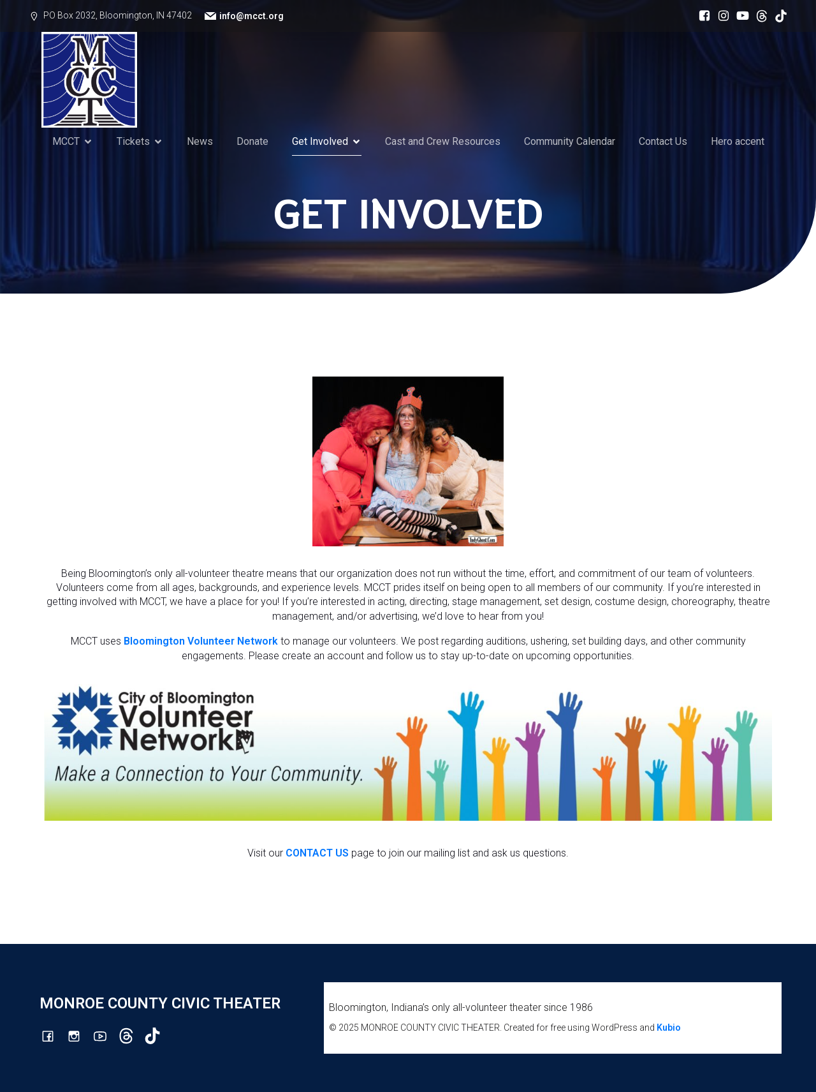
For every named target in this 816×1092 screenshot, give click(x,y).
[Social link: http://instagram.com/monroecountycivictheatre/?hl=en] (720, 16)
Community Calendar (569, 141)
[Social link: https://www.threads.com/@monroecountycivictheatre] (758, 16)
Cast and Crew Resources (442, 141)
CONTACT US (317, 853)
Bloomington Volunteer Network (201, 641)
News (200, 141)
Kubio (669, 1027)
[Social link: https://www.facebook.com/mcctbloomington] (701, 16)
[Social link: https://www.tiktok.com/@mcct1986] (777, 16)
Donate (252, 141)
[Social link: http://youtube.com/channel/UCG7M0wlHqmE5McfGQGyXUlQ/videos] (739, 16)
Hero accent (737, 141)
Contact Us (663, 141)
